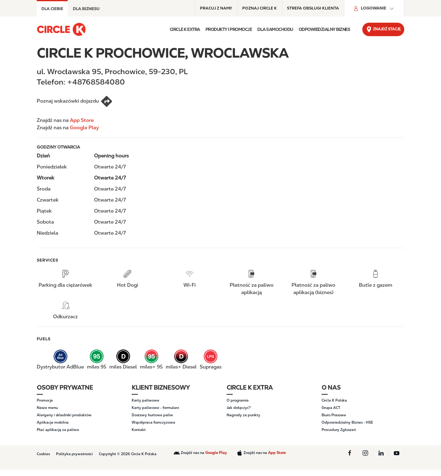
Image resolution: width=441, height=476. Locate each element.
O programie (238, 400)
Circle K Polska (334, 400)
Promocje (45, 400)
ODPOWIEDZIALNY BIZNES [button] (324, 29)
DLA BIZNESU (86, 8)
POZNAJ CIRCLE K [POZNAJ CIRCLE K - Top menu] (259, 8)
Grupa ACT (331, 408)
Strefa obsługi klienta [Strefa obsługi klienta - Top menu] (313, 8)
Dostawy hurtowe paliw (152, 415)
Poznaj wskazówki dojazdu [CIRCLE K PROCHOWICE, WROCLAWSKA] (75, 101)
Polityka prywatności (74, 454)
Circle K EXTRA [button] (185, 29)
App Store (82, 120)
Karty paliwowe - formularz (155, 408)
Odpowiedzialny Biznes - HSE (347, 422)
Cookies (43, 454)
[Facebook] (350, 453)
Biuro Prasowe (334, 415)
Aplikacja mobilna (53, 422)
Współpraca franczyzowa (153, 422)
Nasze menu (47, 408)
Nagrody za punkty (243, 415)
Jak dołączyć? (239, 408)
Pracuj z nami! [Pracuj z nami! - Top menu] (216, 8)
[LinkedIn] (381, 453)
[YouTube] (397, 453)
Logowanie (374, 9)
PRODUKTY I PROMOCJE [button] (228, 29)
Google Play (84, 127)
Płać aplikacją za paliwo (58, 430)
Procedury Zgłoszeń (339, 430)
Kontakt (139, 430)
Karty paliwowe (145, 400)
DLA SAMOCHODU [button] (275, 29)
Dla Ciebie (52, 8)
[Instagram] (365, 453)
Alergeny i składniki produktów (64, 415)
